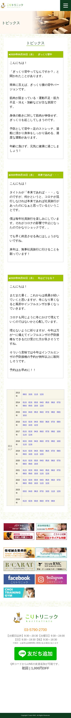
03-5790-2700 (35, 630)
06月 (53, 402)
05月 (47, 402)
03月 (36, 402)
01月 (25, 402)
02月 (30, 402)
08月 (25, 394)
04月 (42, 402)
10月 (30, 394)
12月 (42, 394)
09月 (30, 406)
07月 (59, 402)
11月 (36, 394)
